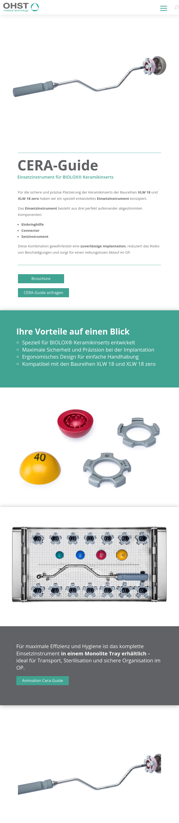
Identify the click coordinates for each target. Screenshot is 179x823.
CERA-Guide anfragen (43, 292)
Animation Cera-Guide (42, 680)
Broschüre (41, 278)
